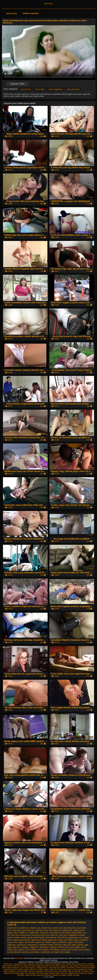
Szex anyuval (84, 966)
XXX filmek (85, 971)
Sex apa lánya (31, 973)
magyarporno (32, 945)
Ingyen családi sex (13, 968)
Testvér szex (8, 964)
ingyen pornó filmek (21, 940)
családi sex (22, 933)
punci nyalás (84, 950)
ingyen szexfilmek (59, 942)
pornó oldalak (30, 950)
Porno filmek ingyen (17, 973)
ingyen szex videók (43, 942)
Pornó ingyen (54, 966)
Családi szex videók (59, 975)
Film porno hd (82, 964)
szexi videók (19, 958)
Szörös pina (48, 971)
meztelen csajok (46, 945)
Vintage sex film (42, 968)
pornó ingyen (18, 950)
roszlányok (44, 952)
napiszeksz (44, 947)
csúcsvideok (77, 933)
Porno (74, 964)
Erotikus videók (22, 971)
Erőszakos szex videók (57, 968)
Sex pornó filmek (30, 966)
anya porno (17, 930)
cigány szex (12, 933)
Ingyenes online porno (36, 964)
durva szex (45, 935)
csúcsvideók (65, 933)
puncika (25, 952)
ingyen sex (52, 940)
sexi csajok (65, 952)
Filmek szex (83, 973)
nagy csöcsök (77, 945)
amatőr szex (35, 928)
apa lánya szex (41, 930)
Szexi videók (48, 4)
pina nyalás (75, 947)
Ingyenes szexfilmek (43, 975)
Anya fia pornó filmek (85, 969)
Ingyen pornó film (42, 966)
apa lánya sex (28, 930)
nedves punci (63, 947)
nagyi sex (16, 947)
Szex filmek (70, 968)
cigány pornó (79, 930)
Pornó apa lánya (42, 973)
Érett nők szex (18, 966)
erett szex (63, 973)
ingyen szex (12, 942)
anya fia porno (70, 928)
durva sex (35, 935)
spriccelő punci (73, 89)
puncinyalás (34, 952)
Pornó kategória (31, 13)
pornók (63, 950)
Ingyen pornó (73, 973)
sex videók (54, 952)
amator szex (57, 928)
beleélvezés (68, 930)
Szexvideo (12, 971)
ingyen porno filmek (39, 940)
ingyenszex (21, 945)
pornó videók (43, 950)
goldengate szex (75, 937)
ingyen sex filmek (65, 940)
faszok (30, 937)
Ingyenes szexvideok (35, 971)
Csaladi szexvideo (20, 964)
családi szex (34, 933)
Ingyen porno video (70, 969)
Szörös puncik (80, 968)
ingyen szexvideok (75, 942)
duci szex (15, 935)
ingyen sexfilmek (80, 940)
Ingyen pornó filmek (16, 969)
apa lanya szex (55, 930)
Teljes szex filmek (73, 971)
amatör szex (46, 928)
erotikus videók (20, 937)
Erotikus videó (43, 969)
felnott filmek (50, 937)
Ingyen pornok (30, 975)
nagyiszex (34, 947)
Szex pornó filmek (60, 971)
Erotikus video (54, 973)
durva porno (25, 935)
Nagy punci (64, 966)
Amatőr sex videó (73, 975)
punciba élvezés (14, 952)
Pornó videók (66, 964)
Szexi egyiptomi (55, 89)
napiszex (53, 947)
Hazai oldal (11, 13)
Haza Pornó (25, 89)
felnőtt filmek (39, 937)
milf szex (57, 945)
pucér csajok (72, 950)
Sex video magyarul (28, 968)
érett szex (63, 935)
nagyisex (25, 947)
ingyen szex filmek (26, 942)
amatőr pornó (12, 928)
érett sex (54, 935)
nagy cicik (66, 945)
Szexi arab (40, 89)
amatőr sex (24, 928)
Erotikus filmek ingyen (53, 964)
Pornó (5, 971)
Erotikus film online (55, 969)
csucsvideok (54, 933)
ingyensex (11, 945)
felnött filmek (62, 937)
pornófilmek (54, 950)
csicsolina (44, 933)
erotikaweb (72, 935)
